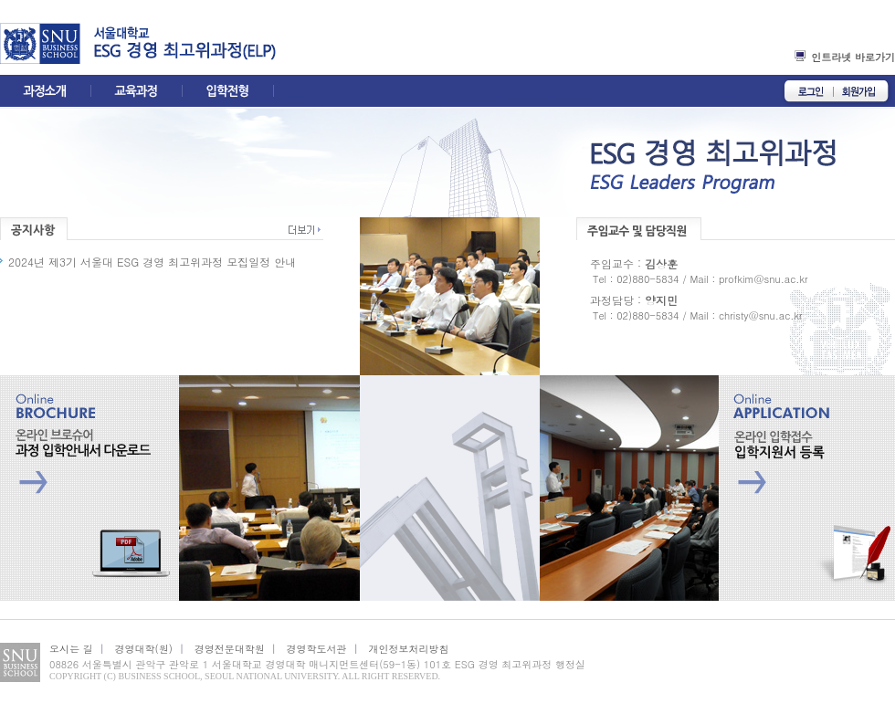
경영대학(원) (144, 649)
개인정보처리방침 (408, 649)
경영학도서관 (317, 649)
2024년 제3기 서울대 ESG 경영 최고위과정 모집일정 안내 (152, 261)
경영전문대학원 (230, 649)
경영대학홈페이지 (46, 43)
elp (253, 43)
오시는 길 (71, 649)
